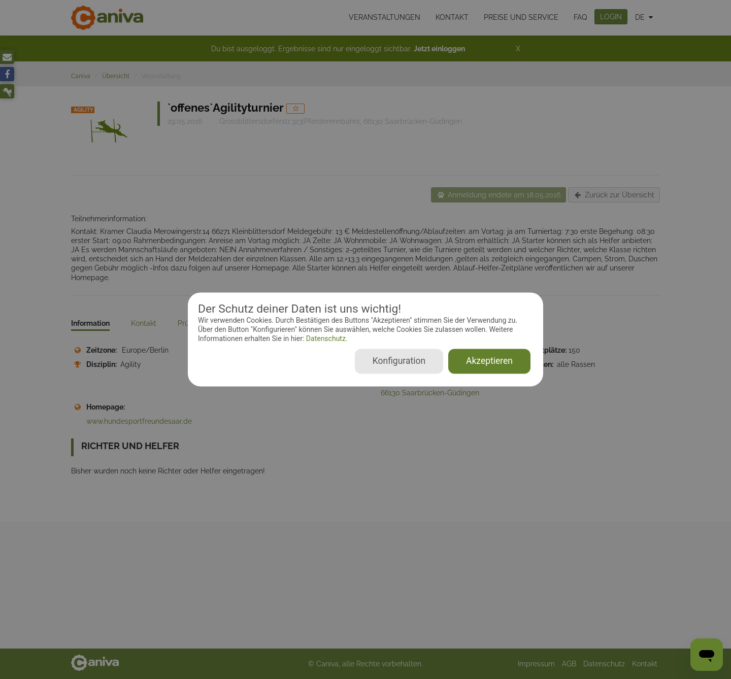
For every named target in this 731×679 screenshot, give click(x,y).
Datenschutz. (325, 338)
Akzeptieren (489, 361)
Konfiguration (399, 361)
